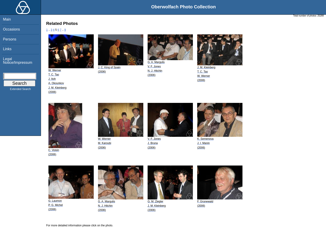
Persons (9, 39)
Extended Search (20, 90)
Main (7, 19)
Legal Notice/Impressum (17, 60)
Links (7, 49)
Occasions (11, 29)
